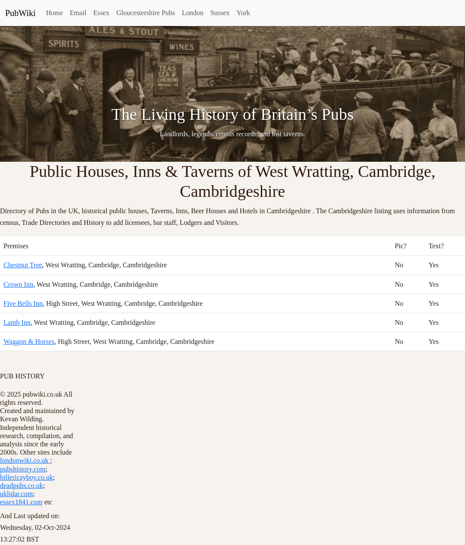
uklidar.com (16, 493)
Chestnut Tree (22, 265)
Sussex (219, 12)
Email (78, 12)
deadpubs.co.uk (21, 485)
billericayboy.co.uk (26, 477)
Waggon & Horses (29, 341)
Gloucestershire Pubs (145, 12)
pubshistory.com (22, 469)
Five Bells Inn (23, 303)
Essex (101, 12)
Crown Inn (18, 284)
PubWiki (20, 13)
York (243, 12)
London (193, 12)
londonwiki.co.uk (25, 460)
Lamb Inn (17, 322)
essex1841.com (21, 502)
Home (54, 12)
